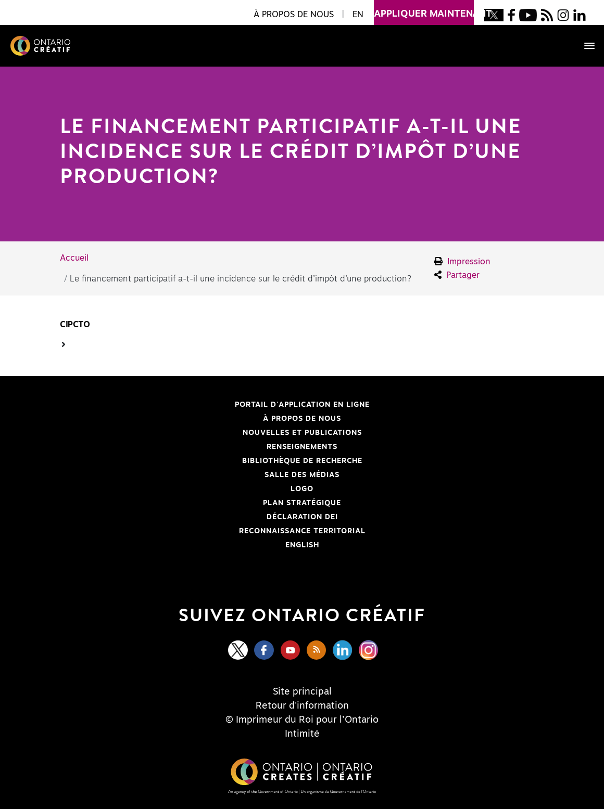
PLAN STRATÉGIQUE (302, 503)
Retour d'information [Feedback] (302, 706)
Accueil (74, 258)
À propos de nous (302, 418)
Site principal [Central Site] (302, 692)
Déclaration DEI (185, 517)
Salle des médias (302, 475)
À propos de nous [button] (294, 14)
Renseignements (302, 447)
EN (358, 14)
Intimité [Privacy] (302, 734)
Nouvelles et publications (302, 432)
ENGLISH (302, 545)
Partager (457, 275)
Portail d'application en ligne (201, 404)
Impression (462, 261)
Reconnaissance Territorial (199, 531)
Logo (302, 489)
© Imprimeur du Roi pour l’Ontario (302, 720)
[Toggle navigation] (584, 45)
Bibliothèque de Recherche (197, 461)
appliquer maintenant (424, 9)
